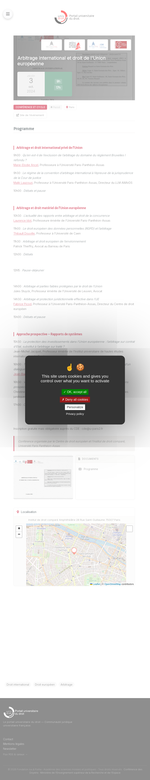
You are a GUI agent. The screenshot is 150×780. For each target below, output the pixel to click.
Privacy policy (75, 413)
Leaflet (95, 584)
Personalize (75, 407)
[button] (19, 529)
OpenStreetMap (112, 584)
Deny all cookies (75, 399)
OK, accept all (74, 392)
